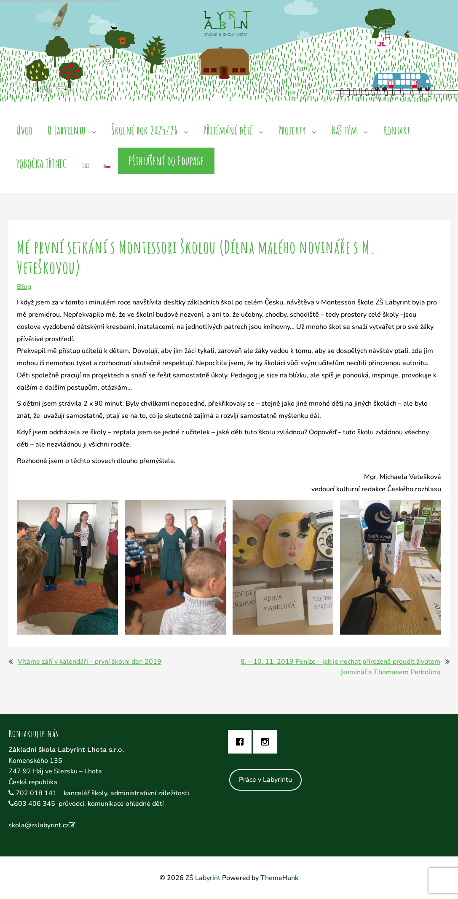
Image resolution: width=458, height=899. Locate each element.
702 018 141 (37, 793)
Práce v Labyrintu (265, 779)
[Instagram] (267, 741)
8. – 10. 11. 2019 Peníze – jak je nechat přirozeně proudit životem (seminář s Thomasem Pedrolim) (340, 667)
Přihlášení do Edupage (166, 160)
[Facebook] (241, 741)
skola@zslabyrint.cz (38, 825)
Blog (24, 286)
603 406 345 (34, 803)
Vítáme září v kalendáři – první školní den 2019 (89, 661)
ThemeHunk (279, 878)
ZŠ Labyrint (202, 878)
